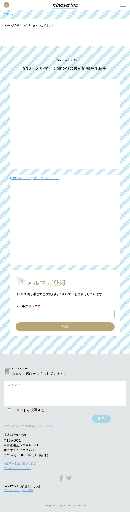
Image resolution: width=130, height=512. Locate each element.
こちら (49, 426)
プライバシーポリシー (17, 468)
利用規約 (27, 490)
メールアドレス (28, 306)
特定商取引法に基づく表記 (20, 463)
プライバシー (12, 490)
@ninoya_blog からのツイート (34, 178)
